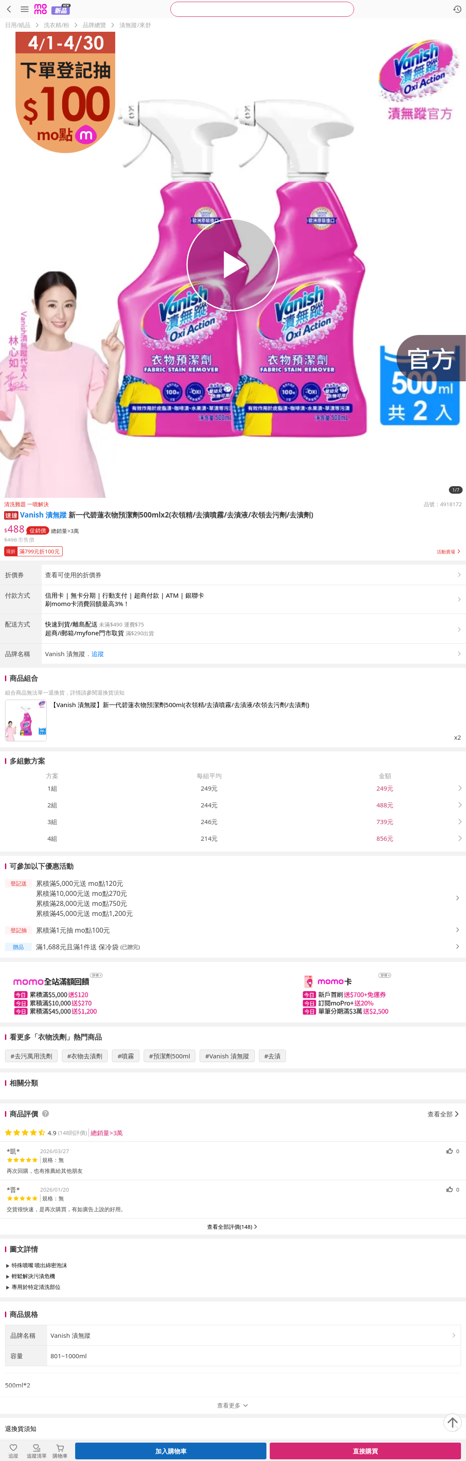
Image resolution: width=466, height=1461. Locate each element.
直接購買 (365, 1451)
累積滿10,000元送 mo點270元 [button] (81, 893)
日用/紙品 (17, 25)
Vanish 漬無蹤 (43, 515)
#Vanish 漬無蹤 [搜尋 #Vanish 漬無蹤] (227, 1056)
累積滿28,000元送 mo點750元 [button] (81, 903)
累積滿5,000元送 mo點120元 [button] (79, 883)
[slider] (233, 992)
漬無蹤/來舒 (135, 25)
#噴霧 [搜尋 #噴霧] (125, 1056)
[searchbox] (262, 9)
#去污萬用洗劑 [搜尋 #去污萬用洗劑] (31, 1056)
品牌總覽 (94, 25)
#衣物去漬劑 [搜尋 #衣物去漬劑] (85, 1056)
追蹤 (97, 653)
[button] (11, 515)
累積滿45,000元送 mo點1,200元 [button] (84, 913)
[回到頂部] (452, 1422)
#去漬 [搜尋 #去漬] (272, 1056)
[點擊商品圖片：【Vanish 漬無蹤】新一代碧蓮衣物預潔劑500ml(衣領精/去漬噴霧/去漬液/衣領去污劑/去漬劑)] (26, 720)
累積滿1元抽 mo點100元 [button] (73, 930)
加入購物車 (171, 1451)
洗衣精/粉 (56, 25)
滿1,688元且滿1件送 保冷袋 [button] (77, 946)
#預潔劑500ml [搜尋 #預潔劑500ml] (169, 1056)
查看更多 (233, 1306)
